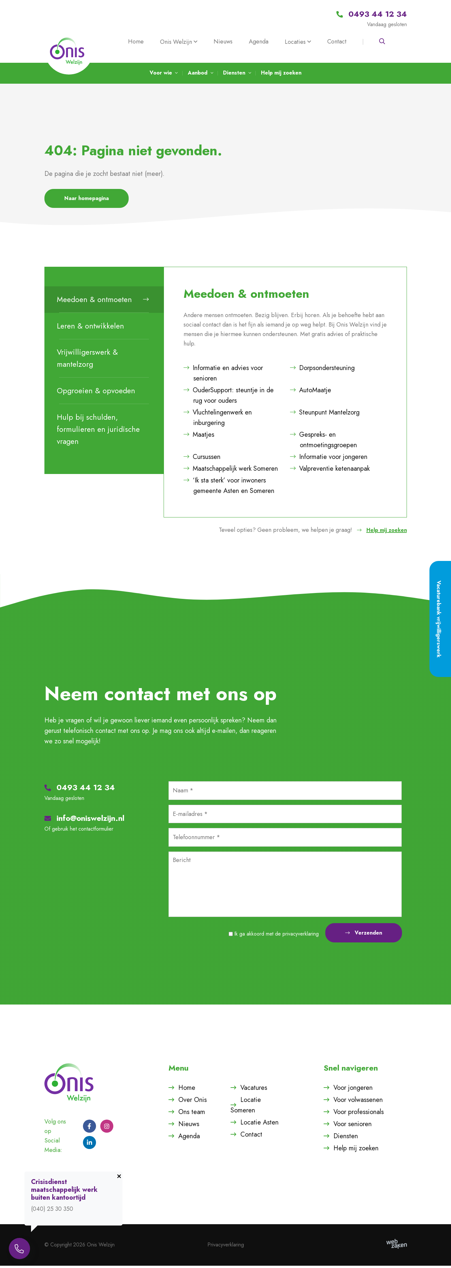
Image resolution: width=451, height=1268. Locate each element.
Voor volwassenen (358, 1102)
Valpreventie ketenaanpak (330, 471)
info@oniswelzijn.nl (84, 820)
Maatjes (199, 437)
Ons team (191, 1114)
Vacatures (253, 1090)
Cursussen (202, 459)
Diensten (345, 1138)
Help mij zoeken (379, 532)
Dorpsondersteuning (322, 370)
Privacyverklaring (225, 1247)
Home (136, 41)
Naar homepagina (86, 200)
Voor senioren (352, 1126)
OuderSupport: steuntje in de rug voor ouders (229, 398)
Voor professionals (358, 1114)
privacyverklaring (300, 936)
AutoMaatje (310, 392)
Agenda (258, 41)
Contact (336, 41)
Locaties (295, 42)
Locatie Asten (259, 1124)
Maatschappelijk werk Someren (231, 471)
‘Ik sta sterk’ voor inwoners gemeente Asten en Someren (229, 488)
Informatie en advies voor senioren (223, 375)
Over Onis (192, 1102)
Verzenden (363, 935)
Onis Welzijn (176, 42)
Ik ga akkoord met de (276, 936)
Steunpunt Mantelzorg (325, 414)
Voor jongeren (353, 1090)
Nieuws (223, 41)
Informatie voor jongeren (328, 459)
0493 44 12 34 (79, 789)
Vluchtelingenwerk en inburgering (218, 420)
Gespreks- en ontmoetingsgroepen (323, 442)
